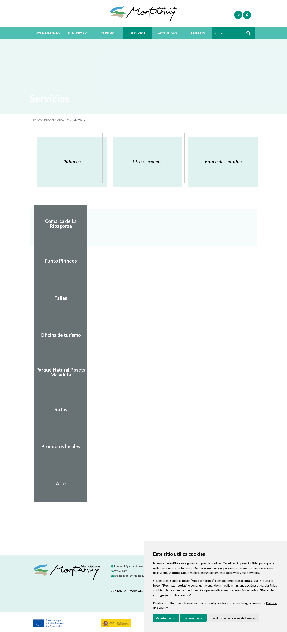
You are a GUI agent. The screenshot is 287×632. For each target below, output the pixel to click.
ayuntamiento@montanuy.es (130, 575)
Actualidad (167, 33)
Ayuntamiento (48, 33)
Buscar (247, 34)
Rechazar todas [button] (193, 618)
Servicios (137, 33)
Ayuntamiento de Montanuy (51, 120)
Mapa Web (136, 590)
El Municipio (77, 33)
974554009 (119, 570)
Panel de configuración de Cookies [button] (233, 618)
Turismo (107, 33)
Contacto (118, 590)
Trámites (197, 33)
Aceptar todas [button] (166, 618)
